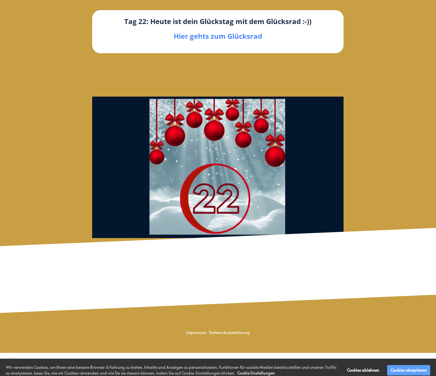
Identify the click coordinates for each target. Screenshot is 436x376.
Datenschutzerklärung (229, 332)
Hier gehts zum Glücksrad (218, 36)
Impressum (196, 332)
